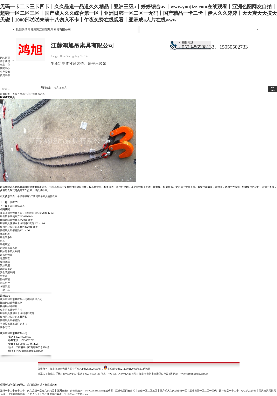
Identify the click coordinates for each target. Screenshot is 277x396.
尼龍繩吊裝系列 (8, 247)
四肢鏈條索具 (17, 205)
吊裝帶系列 (6, 237)
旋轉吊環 (5, 279)
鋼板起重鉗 (6, 269)
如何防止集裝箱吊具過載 (13, 226)
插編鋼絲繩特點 (8, 306)
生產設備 (5, 71)
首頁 (14, 93)
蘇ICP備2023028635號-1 (90, 368)
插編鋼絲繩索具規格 (11, 219)
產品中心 (5, 64)
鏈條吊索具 (39, 93)
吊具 (56, 87)
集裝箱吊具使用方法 (11, 216)
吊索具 (63, 87)
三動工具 (5, 290)
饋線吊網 (5, 265)
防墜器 (3, 276)
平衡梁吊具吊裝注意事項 (13, 323)
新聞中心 (5, 68)
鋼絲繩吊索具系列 (10, 251)
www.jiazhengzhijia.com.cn (29, 350)
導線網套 (5, 261)
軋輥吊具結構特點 (10, 230)
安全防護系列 (7, 272)
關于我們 (5, 61)
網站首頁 (5, 57)
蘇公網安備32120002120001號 (124, 368)
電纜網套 (5, 258)
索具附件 (5, 283)
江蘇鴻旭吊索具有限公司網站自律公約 (21, 212)
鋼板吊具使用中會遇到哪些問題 (17, 223)
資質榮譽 (5, 75)
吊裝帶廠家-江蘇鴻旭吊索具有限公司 (37, 196)
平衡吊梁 (5, 244)
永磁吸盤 (5, 286)
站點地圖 (145, 368)
